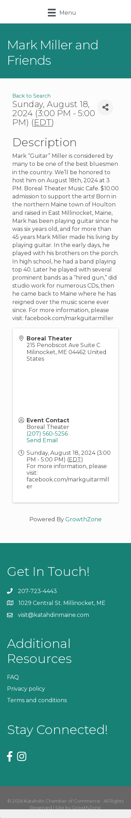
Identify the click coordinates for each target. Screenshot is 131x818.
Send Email (42, 440)
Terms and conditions (37, 700)
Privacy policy (26, 688)
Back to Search (31, 96)
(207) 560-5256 (47, 433)
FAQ (13, 677)
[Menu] (62, 12)
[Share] (105, 107)
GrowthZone (83, 519)
